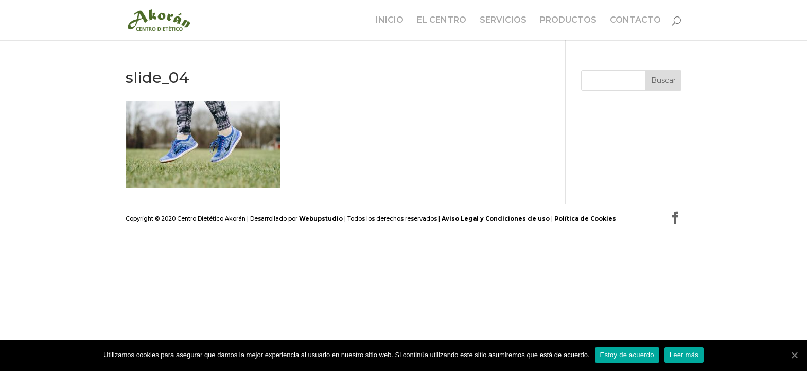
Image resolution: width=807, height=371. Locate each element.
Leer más (684, 355)
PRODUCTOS (568, 20)
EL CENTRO (441, 20)
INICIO (390, 20)
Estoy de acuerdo (627, 355)
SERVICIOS (503, 20)
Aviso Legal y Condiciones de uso (496, 218)
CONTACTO (635, 20)
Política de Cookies (585, 218)
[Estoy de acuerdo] (794, 355)
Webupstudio (321, 218)
